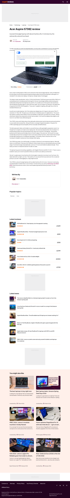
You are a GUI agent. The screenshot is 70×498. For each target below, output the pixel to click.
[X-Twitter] (63, 485)
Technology (17, 25)
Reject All (40, 62)
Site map (12, 483)
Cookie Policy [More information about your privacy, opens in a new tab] (22, 59)
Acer (18, 196)
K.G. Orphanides (17, 41)
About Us (42, 483)
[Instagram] (66, 485)
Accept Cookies (49, 62)
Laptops (24, 25)
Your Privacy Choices (32, 483)
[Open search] (63, 2)
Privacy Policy (20, 483)
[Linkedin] (60, 485)
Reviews (12, 196)
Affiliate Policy (5, 487)
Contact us (5, 483)
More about (15, 184)
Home (11, 25)
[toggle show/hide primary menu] (67, 2)
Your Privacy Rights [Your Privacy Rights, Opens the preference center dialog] (21, 62)
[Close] (54, 51)
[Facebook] (57, 485)
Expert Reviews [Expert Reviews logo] (6, 2)
